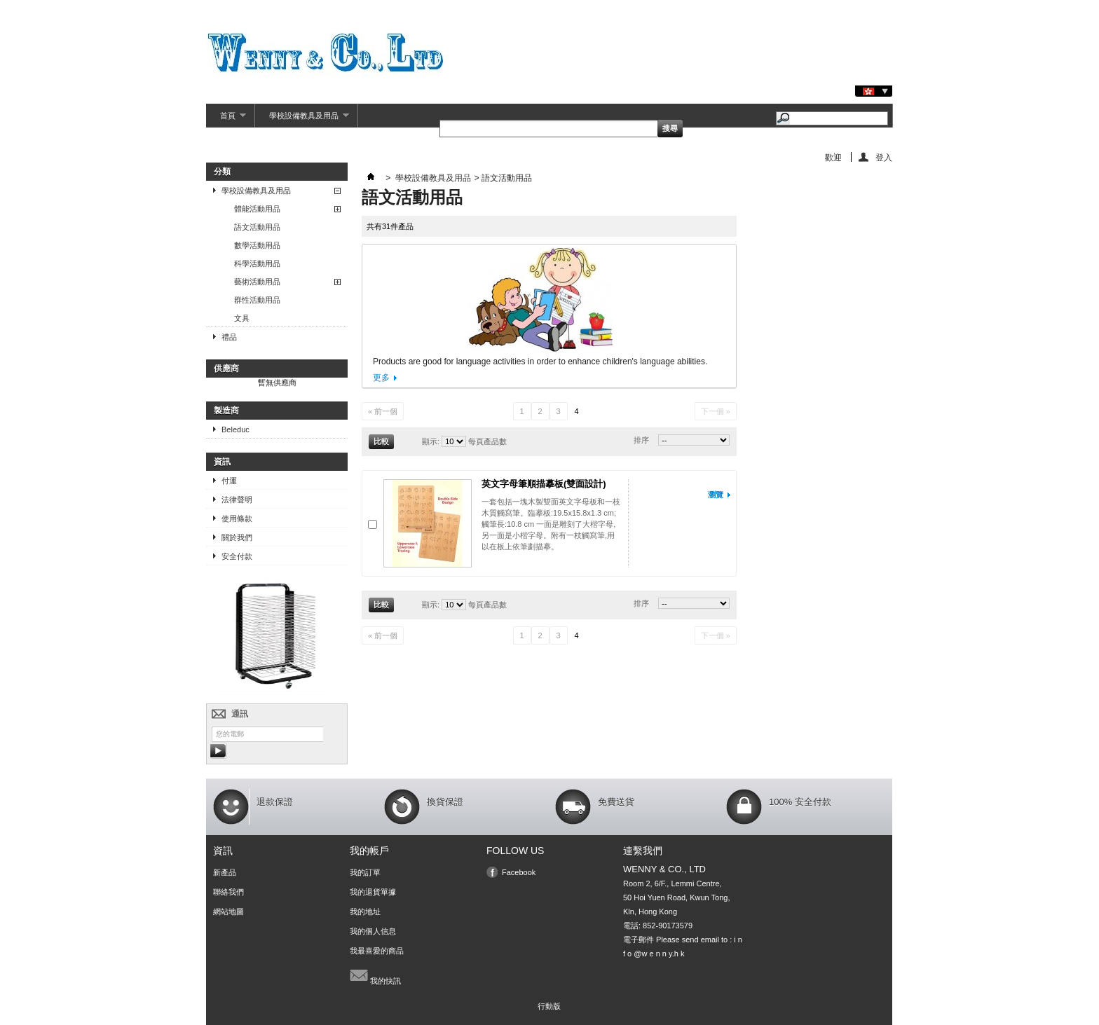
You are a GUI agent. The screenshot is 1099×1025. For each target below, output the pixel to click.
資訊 (222, 462)
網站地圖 (228, 911)
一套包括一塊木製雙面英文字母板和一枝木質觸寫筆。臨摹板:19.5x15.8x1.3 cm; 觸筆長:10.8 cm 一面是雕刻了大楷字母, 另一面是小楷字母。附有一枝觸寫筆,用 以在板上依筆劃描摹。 (551, 524)
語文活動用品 (257, 227)
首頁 (226, 119)
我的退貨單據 (373, 892)
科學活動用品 (257, 263)
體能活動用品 (257, 209)
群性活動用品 (257, 300)
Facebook (518, 872)
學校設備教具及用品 (302, 119)
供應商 (226, 368)
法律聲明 (236, 499)
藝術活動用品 (257, 281)
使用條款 (236, 518)
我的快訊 (375, 975)
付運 (229, 480)
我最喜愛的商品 (377, 951)
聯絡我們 (228, 892)
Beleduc (235, 429)
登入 (883, 157)
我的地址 (365, 911)
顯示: (430, 441)
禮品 (229, 337)
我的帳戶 (369, 850)
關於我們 (236, 537)
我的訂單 (365, 872)
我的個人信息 (373, 931)
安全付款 (236, 556)
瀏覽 (715, 494)
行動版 (549, 1006)
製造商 (226, 410)
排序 (641, 440)
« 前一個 (382, 411)
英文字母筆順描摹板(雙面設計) (544, 484)
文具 (242, 318)
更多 (381, 378)
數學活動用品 (257, 245)
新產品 (224, 872)
